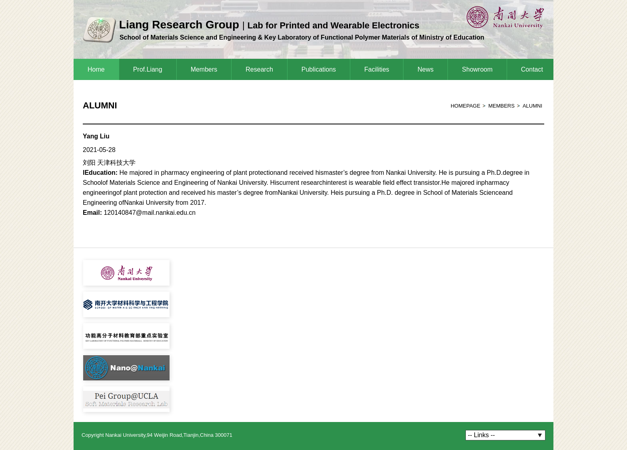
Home (96, 69)
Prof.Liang (147, 69)
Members (204, 69)
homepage (465, 106)
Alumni (532, 106)
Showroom (477, 69)
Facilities (376, 69)
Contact (532, 69)
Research (259, 69)
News (425, 69)
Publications (319, 69)
